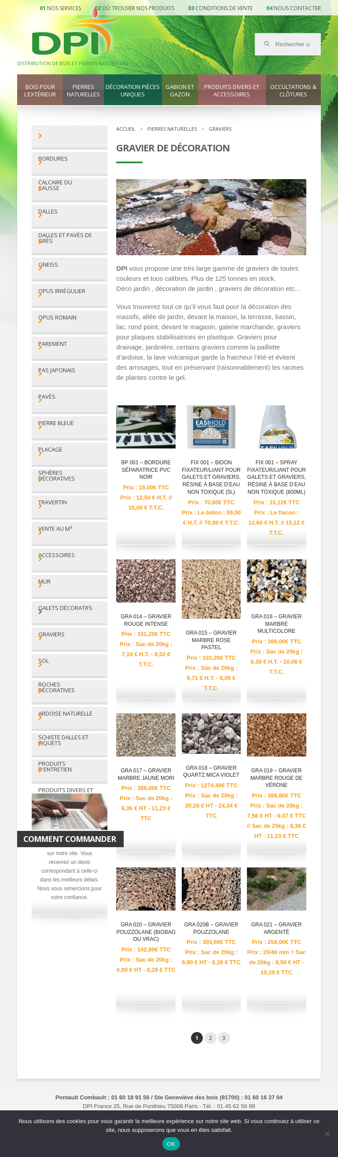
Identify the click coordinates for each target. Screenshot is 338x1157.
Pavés (46, 397)
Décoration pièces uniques (133, 90)
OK (171, 1144)
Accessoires (56, 555)
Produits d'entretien (55, 766)
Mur (44, 581)
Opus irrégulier (61, 291)
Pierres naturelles (83, 90)
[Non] (327, 1133)
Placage (50, 449)
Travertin (52, 502)
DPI (76, 32)
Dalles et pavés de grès (65, 238)
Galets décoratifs (65, 608)
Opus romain (57, 317)
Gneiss (48, 265)
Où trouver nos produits (138, 8)
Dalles (48, 211)
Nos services (64, 8)
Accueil (126, 128)
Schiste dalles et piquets (63, 740)
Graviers (51, 634)
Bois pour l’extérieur (40, 90)
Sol (43, 661)
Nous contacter (297, 8)
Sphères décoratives (56, 475)
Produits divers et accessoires (231, 90)
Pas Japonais (56, 370)
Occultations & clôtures (293, 90)
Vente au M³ (55, 529)
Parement (52, 344)
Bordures (53, 159)
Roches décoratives (56, 687)
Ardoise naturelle (65, 713)
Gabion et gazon (179, 90)
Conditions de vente (224, 8)
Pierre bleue (56, 423)
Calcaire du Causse (55, 185)
